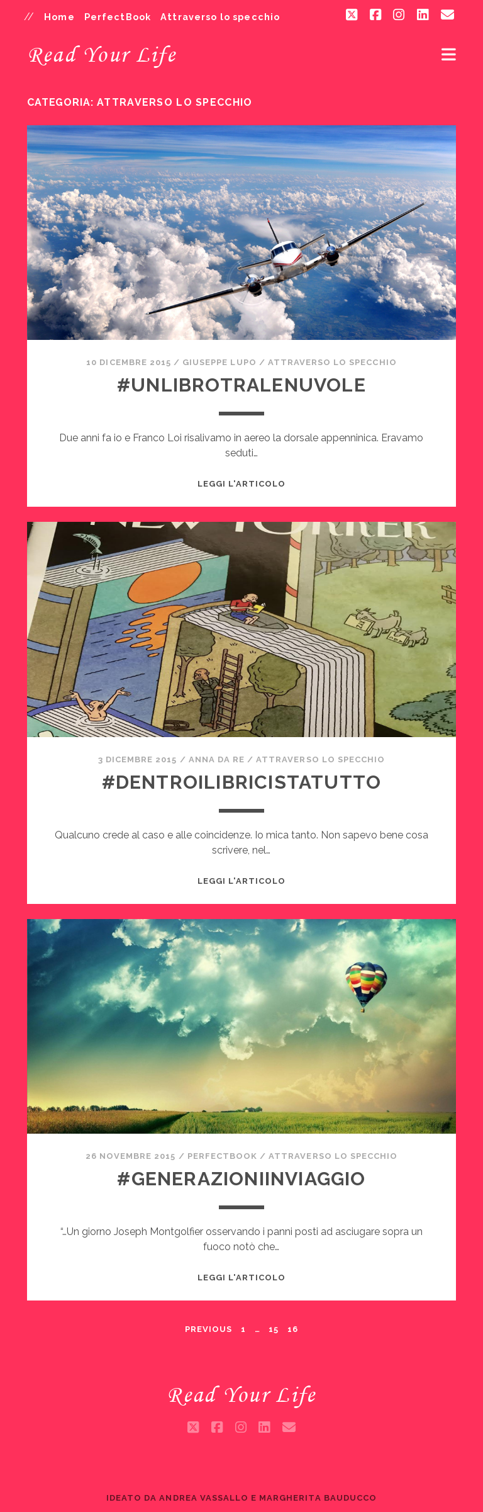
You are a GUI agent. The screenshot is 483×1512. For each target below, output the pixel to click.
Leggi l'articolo (241, 483)
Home (59, 16)
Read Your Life (101, 54)
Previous (208, 1329)
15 (274, 1329)
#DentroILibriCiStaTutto (242, 782)
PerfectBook (118, 16)
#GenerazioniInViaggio (241, 1179)
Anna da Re (217, 759)
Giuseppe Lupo (219, 362)
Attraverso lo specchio (220, 16)
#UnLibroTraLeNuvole (241, 385)
